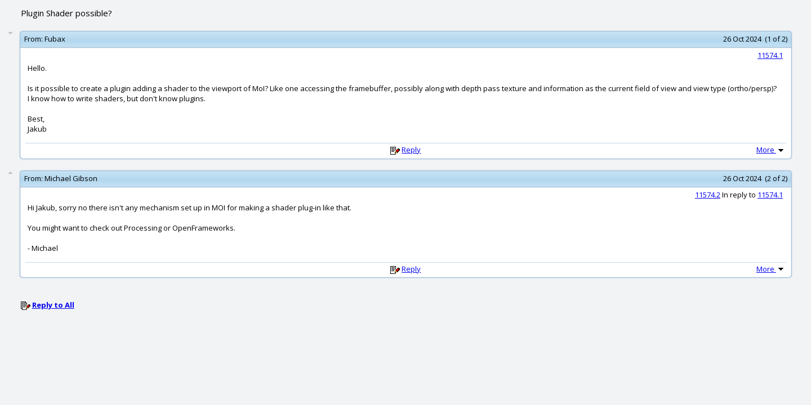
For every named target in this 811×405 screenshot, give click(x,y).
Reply (411, 150)
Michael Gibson (70, 178)
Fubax (54, 39)
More (771, 150)
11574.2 (707, 195)
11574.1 (770, 55)
